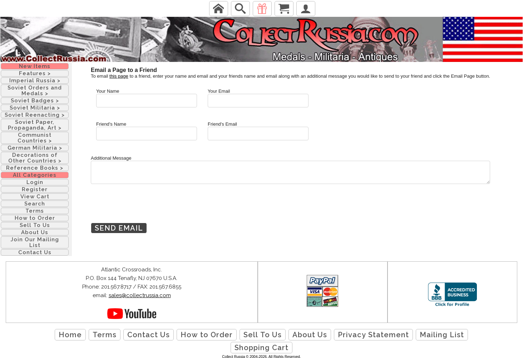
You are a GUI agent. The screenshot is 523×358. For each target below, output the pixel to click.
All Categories (34, 175)
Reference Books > (34, 168)
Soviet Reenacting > (35, 115)
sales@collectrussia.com (140, 295)
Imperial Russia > (34, 80)
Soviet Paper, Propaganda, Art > (34, 125)
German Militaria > (35, 148)
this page (118, 76)
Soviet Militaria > (35, 108)
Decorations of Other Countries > (34, 158)
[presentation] (145, 209)
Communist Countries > (35, 138)
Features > (35, 73)
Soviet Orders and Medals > (35, 90)
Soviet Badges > (35, 100)
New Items (34, 66)
